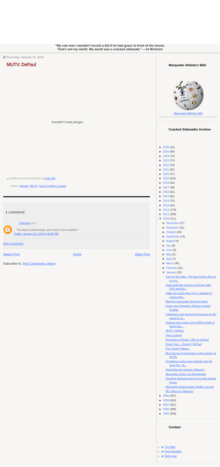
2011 (166, 214)
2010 (166, 218)
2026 (166, 147)
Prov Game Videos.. (178, 348)
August (170, 240)
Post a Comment (13, 243)
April (169, 258)
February (172, 267)
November (172, 227)
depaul (24, 185)
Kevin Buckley (173, 451)
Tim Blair (170, 446)
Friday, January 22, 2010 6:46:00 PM (36, 233)
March (170, 263)
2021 (166, 169)
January (171, 272)
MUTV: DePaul (21, 64)
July (169, 245)
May (169, 254)
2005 (166, 413)
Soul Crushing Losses (52, 185)
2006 (166, 409)
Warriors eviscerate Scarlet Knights (187, 301)
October (171, 232)
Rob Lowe (171, 455)
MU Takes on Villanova (179, 391)
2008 (166, 400)
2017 (166, 187)
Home (77, 254)
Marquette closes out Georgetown (186, 374)
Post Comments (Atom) (39, 263)
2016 (166, 191)
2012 (166, 209)
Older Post (142, 254)
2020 (166, 173)
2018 (166, 182)
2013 (166, 205)
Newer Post (11, 254)
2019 (166, 178)
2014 (166, 200)
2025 (166, 151)
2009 (166, 395)
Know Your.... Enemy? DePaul (184, 344)
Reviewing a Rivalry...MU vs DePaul (187, 339)
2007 (166, 404)
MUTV (33, 185)
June (169, 249)
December (172, 222)
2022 (166, 165)
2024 (166, 156)
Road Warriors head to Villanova (185, 369)
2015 (166, 196)
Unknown (24, 222)
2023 (166, 160)
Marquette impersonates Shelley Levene (190, 386)
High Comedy (174, 335)
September (173, 236)
